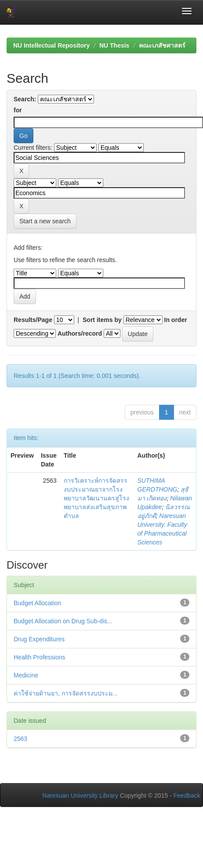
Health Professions (39, 657)
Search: (25, 99)
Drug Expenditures (39, 639)
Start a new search (45, 221)
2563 (20, 738)
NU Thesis (114, 45)
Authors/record (80, 333)
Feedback (187, 795)
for (18, 110)
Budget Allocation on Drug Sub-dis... (63, 621)
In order (175, 319)
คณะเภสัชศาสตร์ (162, 45)
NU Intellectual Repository (51, 45)
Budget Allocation (37, 603)
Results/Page (33, 319)
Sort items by (102, 319)
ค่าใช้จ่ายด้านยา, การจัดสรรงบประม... (65, 693)
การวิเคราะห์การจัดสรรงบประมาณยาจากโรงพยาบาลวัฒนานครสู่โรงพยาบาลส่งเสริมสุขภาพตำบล (96, 498)
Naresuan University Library (80, 795)
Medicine (26, 675)
